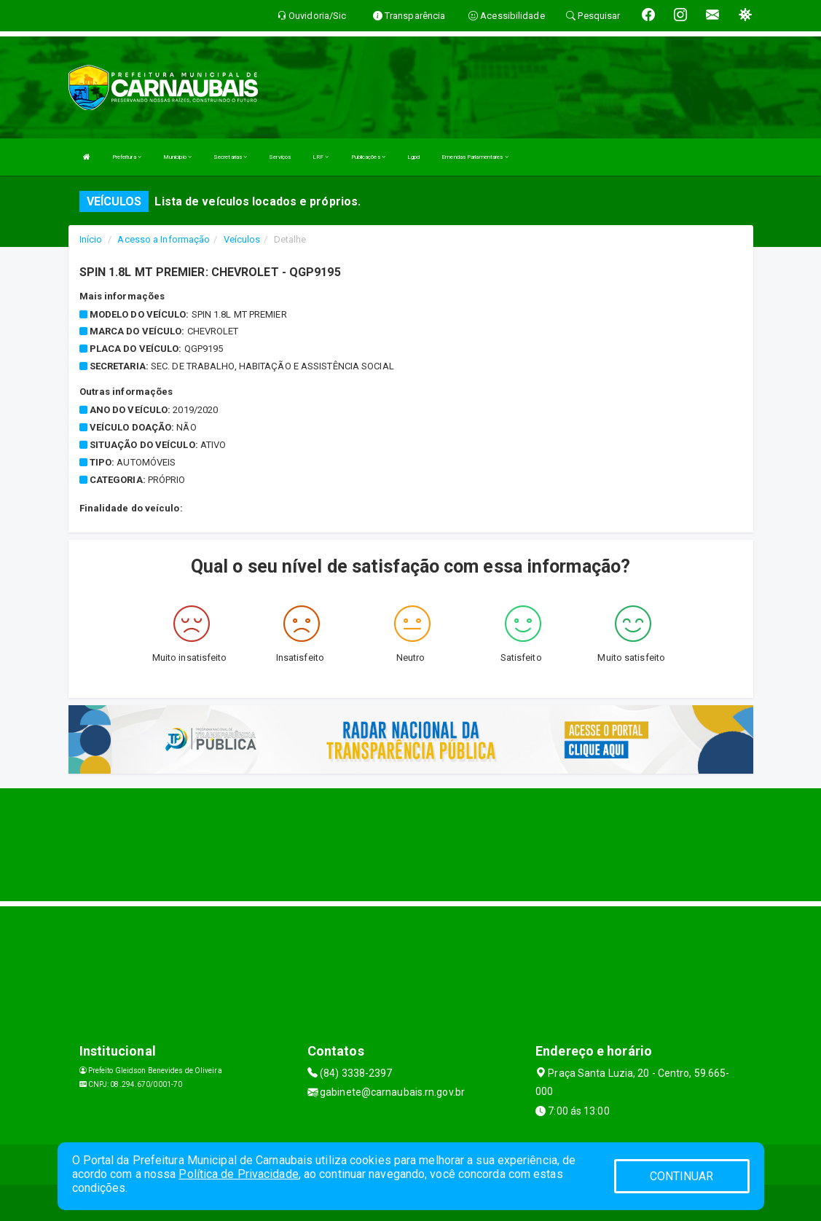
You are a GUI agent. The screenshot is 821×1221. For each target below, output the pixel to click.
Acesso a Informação (163, 239)
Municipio (177, 157)
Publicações (368, 157)
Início (91, 239)
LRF (321, 157)
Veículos (242, 239)
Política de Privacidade (238, 1174)
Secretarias (230, 157)
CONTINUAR (682, 1176)
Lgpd (413, 157)
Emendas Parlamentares (474, 157)
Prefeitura (126, 157)
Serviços (280, 157)
